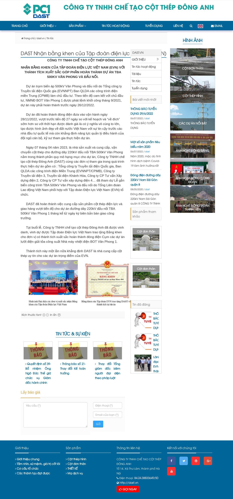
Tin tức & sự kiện (73, 333)
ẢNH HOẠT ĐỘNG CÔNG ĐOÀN (193, 180)
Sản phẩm (77, 25)
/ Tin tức (49, 38)
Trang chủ (19, 25)
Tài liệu (136, 74)
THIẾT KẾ (72, 468)
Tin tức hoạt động (116, 25)
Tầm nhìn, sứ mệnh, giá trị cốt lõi (37, 463)
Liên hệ (178, 25)
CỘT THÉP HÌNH (193, 96)
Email (217, 25)
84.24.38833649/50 (146, 478)
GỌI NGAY (128, 489)
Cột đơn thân (146, 231)
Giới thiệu (48, 25)
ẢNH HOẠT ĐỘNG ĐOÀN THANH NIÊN (192, 207)
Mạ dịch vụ (74, 473)
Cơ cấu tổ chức (27, 468)
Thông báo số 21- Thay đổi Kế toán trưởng (73, 368)
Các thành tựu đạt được (32, 473)
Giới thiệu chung (27, 459)
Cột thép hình (76, 459)
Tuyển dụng (154, 25)
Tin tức (136, 81)
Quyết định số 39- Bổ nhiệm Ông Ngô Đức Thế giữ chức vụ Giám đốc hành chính (38, 373)
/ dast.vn (40, 38)
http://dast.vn (128, 482)
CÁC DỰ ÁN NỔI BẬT (192, 123)
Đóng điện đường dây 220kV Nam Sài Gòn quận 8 (146, 179)
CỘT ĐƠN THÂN (192, 68)
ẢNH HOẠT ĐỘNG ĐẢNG (192, 150)
